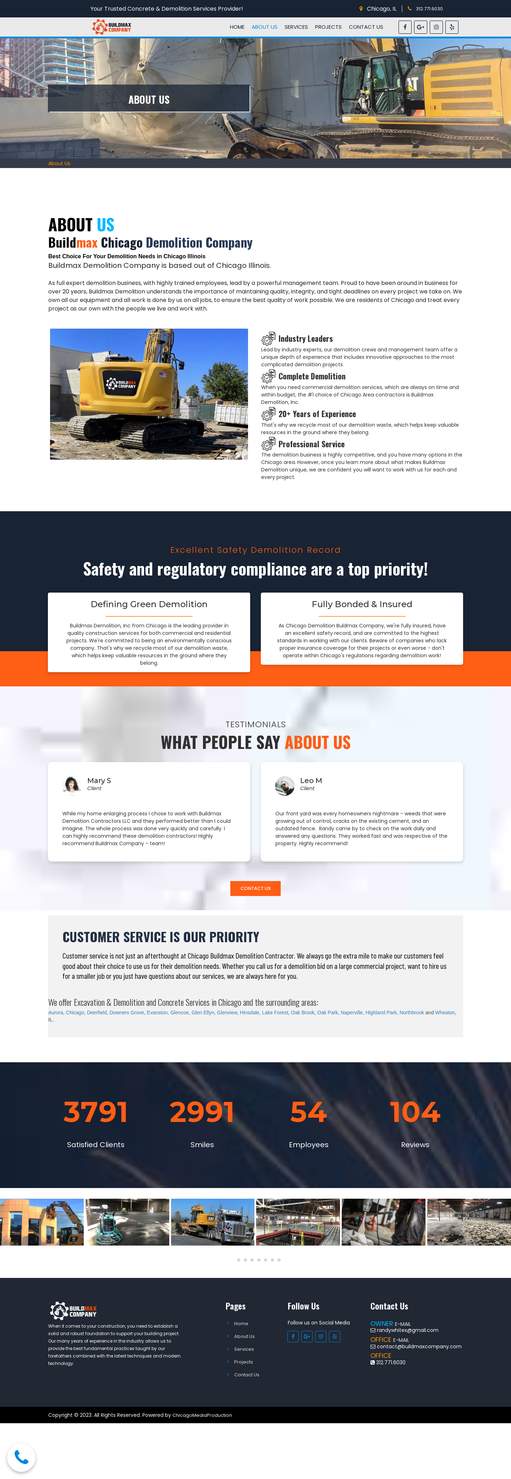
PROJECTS (328, 27)
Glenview (227, 1015)
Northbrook (412, 1015)
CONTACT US (366, 27)
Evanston (157, 1015)
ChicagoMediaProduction (203, 1417)
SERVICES (296, 27)
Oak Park (327, 1015)
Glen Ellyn (203, 1015)
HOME (237, 27)
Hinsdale (249, 1015)
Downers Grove (127, 1015)
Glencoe (179, 1015)
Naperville (352, 1015)
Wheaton (445, 1015)
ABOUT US (265, 27)
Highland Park (381, 1015)
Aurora (55, 1015)
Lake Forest (275, 1015)
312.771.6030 (430, 8)
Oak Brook (302, 1015)
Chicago (75, 1015)
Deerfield (97, 1015)
